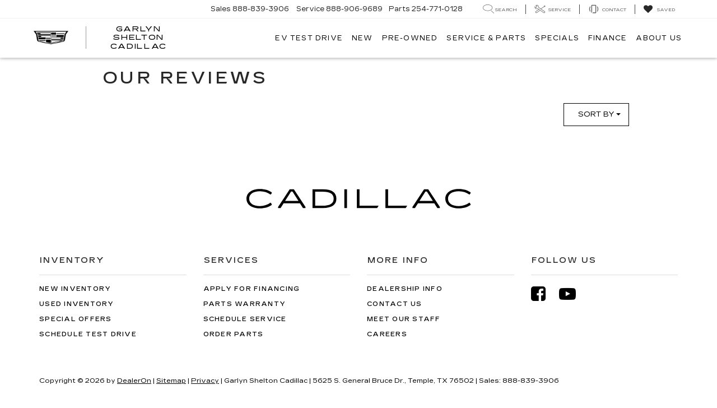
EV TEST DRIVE (309, 38)
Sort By (599, 114)
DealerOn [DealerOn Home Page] (134, 380)
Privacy (205, 380)
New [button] (362, 38)
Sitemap (171, 380)
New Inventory (75, 289)
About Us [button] (659, 38)
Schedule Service (245, 319)
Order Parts (233, 334)
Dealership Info (405, 289)
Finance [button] (607, 38)
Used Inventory (76, 304)
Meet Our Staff (404, 319)
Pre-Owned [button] (410, 38)
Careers (387, 334)
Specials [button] (557, 38)
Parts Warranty (244, 304)
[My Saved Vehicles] (659, 9)
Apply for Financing (251, 289)
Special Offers (75, 319)
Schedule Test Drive (88, 334)
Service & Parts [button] (486, 38)
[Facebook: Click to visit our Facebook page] (544, 294)
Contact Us (394, 304)
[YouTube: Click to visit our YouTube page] (573, 294)
